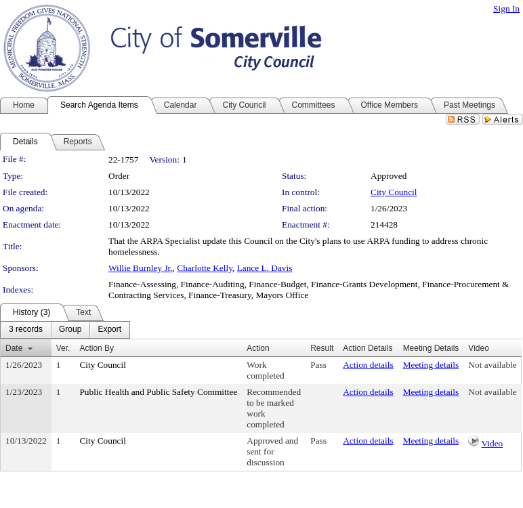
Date (13, 348)
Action (258, 348)
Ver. (63, 348)
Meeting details (431, 365)
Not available (492, 365)
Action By (96, 348)
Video (492, 443)
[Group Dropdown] (70, 330)
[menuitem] (26, 330)
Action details (368, 365)
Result (321, 348)
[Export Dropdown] (109, 330)
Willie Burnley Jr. (140, 268)
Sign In (506, 8)
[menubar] (65, 330)
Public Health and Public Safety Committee (158, 392)
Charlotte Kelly (204, 268)
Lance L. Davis (265, 268)
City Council (394, 192)
